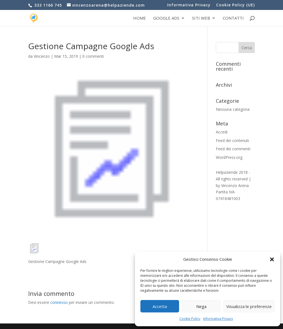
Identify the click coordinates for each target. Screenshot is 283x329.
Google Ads (166, 18)
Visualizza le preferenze (249, 306)
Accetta (160, 306)
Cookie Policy (189, 318)
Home (139, 18)
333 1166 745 (47, 5)
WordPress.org (229, 157)
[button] (272, 259)
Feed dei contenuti (232, 140)
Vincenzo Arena (235, 185)
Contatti (233, 18)
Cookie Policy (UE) (235, 5)
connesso (59, 302)
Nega (201, 306)
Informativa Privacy (218, 318)
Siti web (201, 18)
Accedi (221, 132)
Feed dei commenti (233, 148)
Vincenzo (42, 56)
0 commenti (93, 56)
